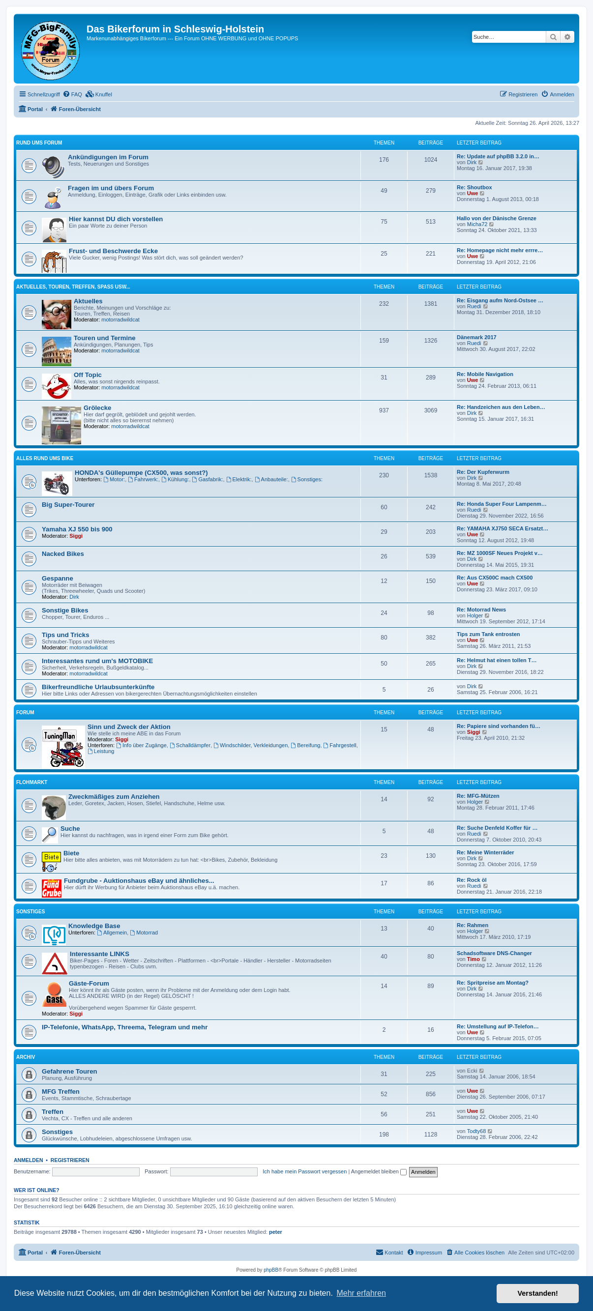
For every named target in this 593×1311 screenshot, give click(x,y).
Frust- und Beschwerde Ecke (113, 251)
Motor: (114, 479)
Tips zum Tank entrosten (488, 634)
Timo (473, 959)
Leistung (101, 751)
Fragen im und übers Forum (111, 188)
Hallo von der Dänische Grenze (496, 218)
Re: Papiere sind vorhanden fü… (498, 726)
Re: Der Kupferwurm (483, 472)
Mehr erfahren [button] (361, 1293)
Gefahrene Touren (69, 1071)
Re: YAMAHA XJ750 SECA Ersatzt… (502, 528)
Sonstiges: (307, 479)
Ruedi (474, 306)
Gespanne (57, 578)
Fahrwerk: (143, 479)
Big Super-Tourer (68, 504)
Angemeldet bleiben (379, 1171)
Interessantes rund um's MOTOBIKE (97, 661)
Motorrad (144, 932)
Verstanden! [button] (538, 1293)
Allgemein (112, 932)
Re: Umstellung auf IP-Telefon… (498, 1026)
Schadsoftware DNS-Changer (494, 953)
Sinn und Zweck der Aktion (129, 726)
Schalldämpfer (190, 745)
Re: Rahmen (472, 925)
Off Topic (88, 375)
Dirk (472, 162)
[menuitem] (72, 94)
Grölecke (97, 407)
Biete (71, 853)
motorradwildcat (120, 319)
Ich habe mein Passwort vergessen (305, 1171)
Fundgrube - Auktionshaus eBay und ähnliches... (139, 880)
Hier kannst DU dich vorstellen (116, 219)
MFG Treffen (61, 1091)
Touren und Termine (105, 338)
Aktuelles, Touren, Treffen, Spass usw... (73, 287)
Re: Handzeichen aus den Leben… (501, 407)
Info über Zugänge (141, 745)
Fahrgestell (340, 745)
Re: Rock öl (472, 880)
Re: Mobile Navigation (485, 374)
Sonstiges (30, 911)
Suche (70, 828)
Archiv (25, 1057)
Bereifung (305, 745)
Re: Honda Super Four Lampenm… (502, 504)
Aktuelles (88, 301)
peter (275, 1232)
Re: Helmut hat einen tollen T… (497, 660)
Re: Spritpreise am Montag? (493, 983)
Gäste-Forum (89, 983)
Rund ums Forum (39, 143)
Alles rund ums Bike (44, 458)
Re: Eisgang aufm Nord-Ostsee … (500, 300)
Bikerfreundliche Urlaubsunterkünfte (98, 687)
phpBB (271, 1270)
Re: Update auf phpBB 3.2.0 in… (498, 156)
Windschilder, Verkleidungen (250, 745)
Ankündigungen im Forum (108, 157)
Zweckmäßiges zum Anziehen (114, 796)
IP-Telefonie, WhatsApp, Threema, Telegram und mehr (125, 1027)
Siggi (76, 536)
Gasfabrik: (207, 479)
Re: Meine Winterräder (485, 852)
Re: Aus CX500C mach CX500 (495, 578)
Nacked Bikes (63, 553)
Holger (475, 615)
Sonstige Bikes (65, 610)
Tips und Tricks (65, 635)
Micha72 (477, 224)
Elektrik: (239, 479)
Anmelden (28, 1160)
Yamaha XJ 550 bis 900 (77, 529)
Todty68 (476, 1131)
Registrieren (70, 1160)
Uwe (472, 193)
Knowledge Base (94, 926)
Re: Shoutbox (474, 187)
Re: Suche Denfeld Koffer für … (497, 828)
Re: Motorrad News (481, 609)
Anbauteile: (271, 479)
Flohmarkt (31, 782)
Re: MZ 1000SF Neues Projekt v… (500, 553)
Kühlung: (175, 479)
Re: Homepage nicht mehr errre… (500, 250)
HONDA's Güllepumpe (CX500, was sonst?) (141, 472)
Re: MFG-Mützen (478, 796)
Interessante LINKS (99, 954)
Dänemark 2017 (477, 337)
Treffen (52, 1111)
